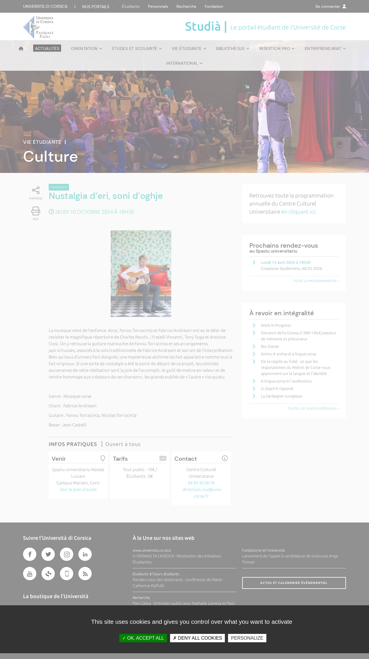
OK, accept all (143, 638)
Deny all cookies (197, 638)
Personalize (247, 638)
